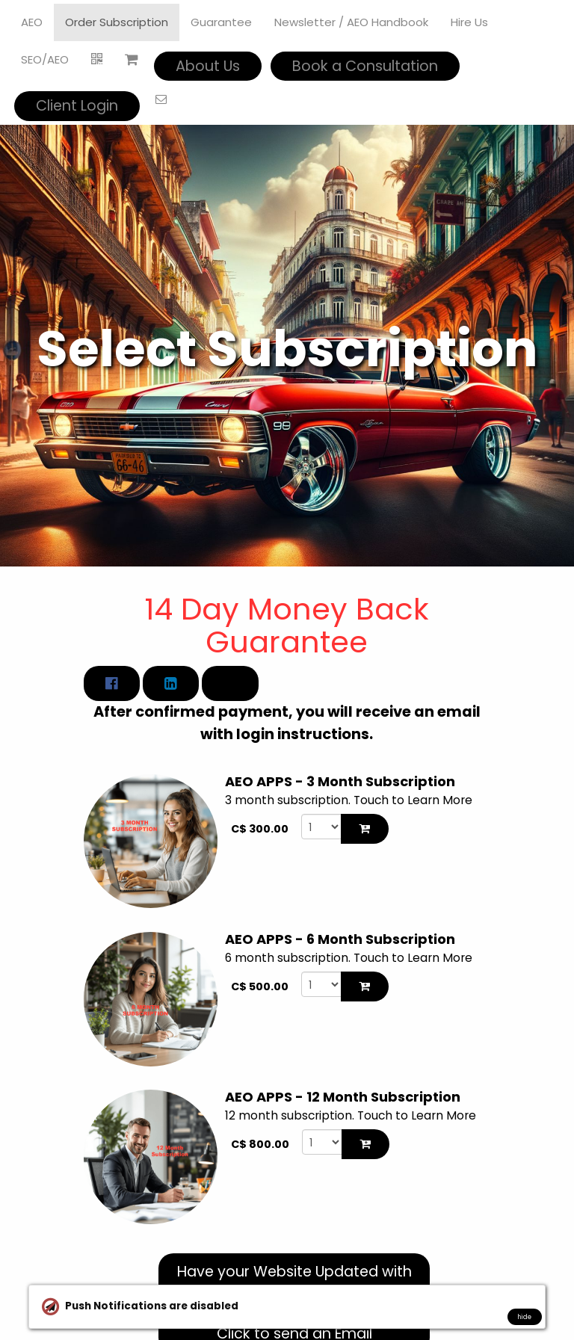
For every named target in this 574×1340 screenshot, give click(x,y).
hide (524, 1316)
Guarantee (221, 22)
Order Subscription (116, 22)
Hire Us (469, 22)
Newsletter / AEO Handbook (351, 22)
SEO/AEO (45, 59)
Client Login (77, 106)
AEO (32, 22)
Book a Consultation (365, 66)
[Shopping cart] (131, 59)
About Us (208, 66)
